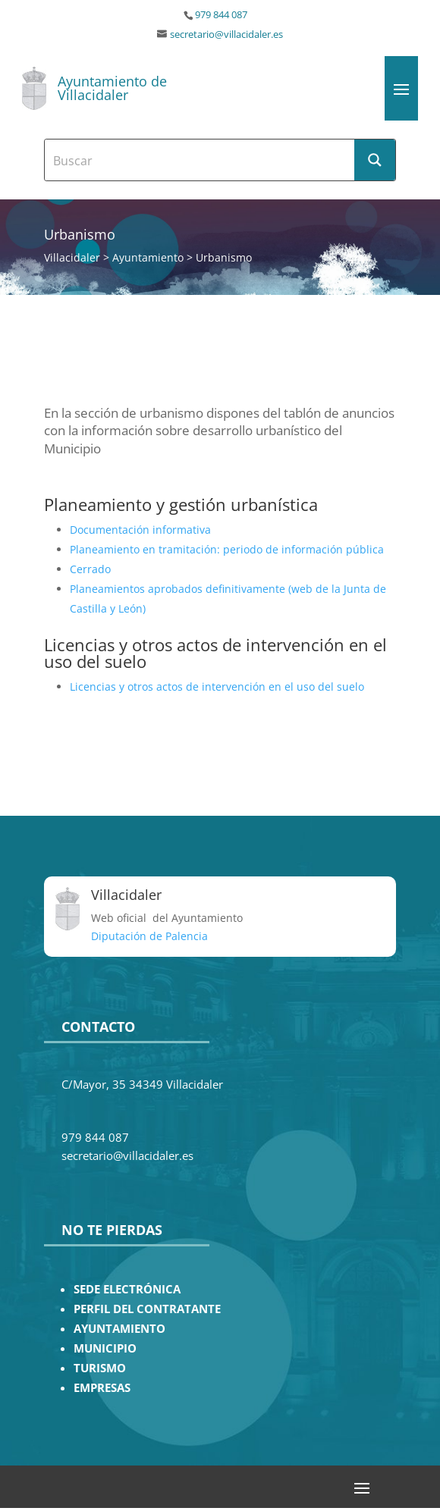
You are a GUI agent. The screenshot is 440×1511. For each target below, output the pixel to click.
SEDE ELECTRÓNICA (127, 1289)
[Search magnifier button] (374, 160)
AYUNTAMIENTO (119, 1329)
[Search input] (200, 160)
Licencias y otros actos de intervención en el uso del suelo (217, 686)
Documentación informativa (140, 529)
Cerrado (90, 569)
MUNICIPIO (105, 1348)
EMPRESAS (102, 1388)
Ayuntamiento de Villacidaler (112, 88)
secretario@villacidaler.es (226, 34)
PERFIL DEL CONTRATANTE (147, 1309)
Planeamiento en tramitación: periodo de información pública (227, 549)
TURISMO (100, 1368)
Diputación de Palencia (149, 936)
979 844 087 (221, 14)
